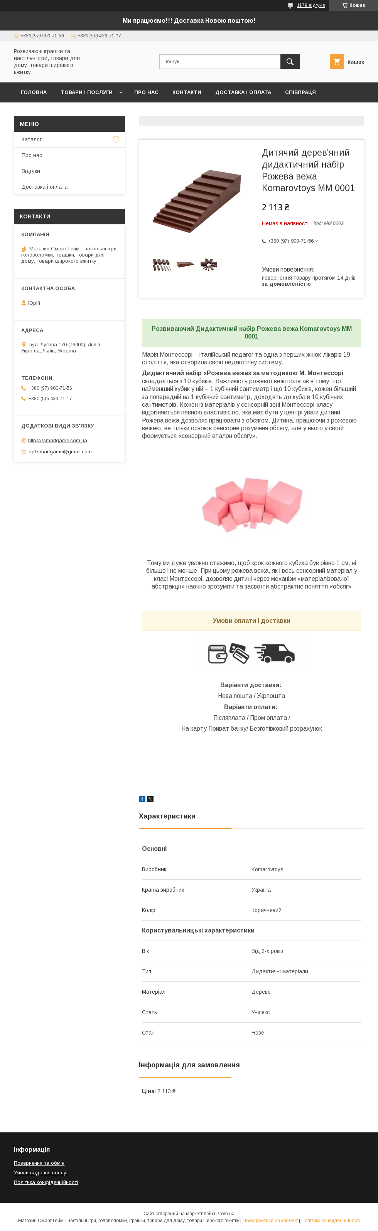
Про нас (146, 92)
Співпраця (300, 92)
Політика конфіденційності (46, 1182)
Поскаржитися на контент (270, 1220)
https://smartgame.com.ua (57, 440)
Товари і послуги (87, 92)
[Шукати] (290, 61)
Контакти (186, 92)
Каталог (32, 139)
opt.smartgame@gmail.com (60, 451)
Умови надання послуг (41, 1173)
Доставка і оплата (243, 92)
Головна (34, 92)
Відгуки (31, 171)
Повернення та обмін (39, 1163)
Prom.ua (225, 1213)
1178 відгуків (311, 5)
